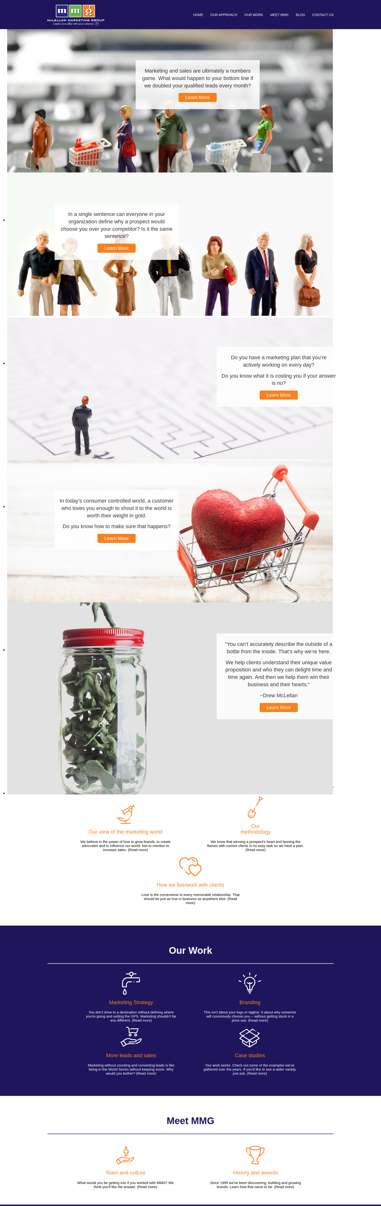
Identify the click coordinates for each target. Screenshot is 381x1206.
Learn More (197, 97)
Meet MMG (279, 15)
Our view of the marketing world (59, 1159)
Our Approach (223, 15)
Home (198, 15)
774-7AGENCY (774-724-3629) (303, 1158)
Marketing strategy (102, 1149)
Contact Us (323, 15)
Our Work (253, 15)
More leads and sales (100, 1156)
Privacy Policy (322, 1191)
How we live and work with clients (59, 1146)
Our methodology (60, 1153)
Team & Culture (140, 1144)
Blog (300, 15)
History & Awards (142, 1149)
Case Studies (98, 1163)
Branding (95, 1144)
